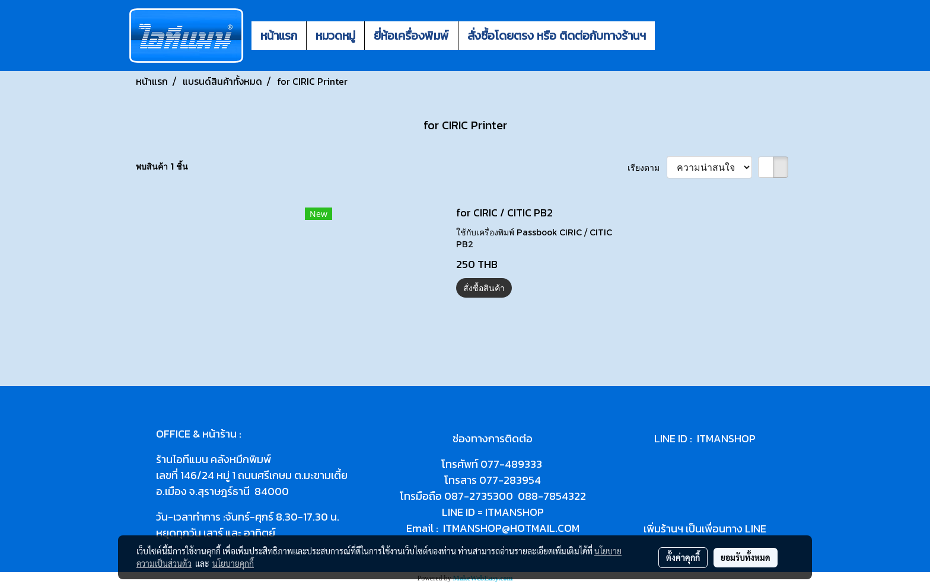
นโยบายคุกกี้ (233, 563)
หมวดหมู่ (335, 35)
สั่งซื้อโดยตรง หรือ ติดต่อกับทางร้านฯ (556, 35)
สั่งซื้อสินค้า (484, 288)
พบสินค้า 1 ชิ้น (162, 166)
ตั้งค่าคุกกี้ (683, 557)
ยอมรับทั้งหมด (745, 557)
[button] (665, 35)
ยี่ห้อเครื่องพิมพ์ (411, 35)
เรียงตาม (647, 167)
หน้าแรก (278, 35)
